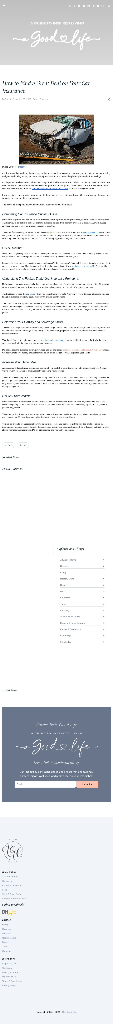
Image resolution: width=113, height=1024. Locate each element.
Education (65, 597)
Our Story (7, 968)
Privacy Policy (9, 985)
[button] (109, 99)
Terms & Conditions (12, 981)
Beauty (64, 585)
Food (62, 591)
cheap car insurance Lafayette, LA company (82, 350)
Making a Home (10, 972)
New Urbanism (9, 976)
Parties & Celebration (70, 629)
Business (64, 566)
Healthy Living (67, 578)
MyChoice (52, 232)
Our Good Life (69, 1012)
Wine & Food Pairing (70, 616)
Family (63, 572)
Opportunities (9, 963)
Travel (63, 604)
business (9, 445)
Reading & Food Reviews (72, 623)
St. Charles (65, 642)
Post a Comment (41, 99)
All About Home (68, 559)
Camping (64, 610)
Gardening (65, 635)
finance (23, 445)
